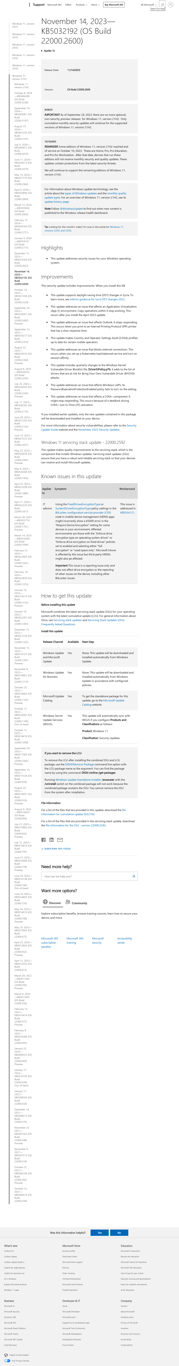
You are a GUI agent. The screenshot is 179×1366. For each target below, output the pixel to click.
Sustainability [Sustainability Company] (126, 1345)
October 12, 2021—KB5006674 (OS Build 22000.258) (23, 1195)
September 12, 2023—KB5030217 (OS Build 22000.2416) (23, 335)
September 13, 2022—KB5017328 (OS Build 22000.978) (23, 776)
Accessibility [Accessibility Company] (126, 1339)
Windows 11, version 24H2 (23, 46)
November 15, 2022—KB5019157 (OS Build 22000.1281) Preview (23, 655)
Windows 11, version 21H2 (19, 77)
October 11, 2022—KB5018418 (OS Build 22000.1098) (23, 736)
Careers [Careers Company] (124, 1306)
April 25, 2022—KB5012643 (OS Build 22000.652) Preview (23, 948)
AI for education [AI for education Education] (127, 1290)
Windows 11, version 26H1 (23, 25)
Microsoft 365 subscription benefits (49, 942)
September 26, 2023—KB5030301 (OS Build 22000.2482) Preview (23, 315)
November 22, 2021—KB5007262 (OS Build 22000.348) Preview (23, 1135)
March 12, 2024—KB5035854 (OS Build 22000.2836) (23, 209)
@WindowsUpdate (71, 208)
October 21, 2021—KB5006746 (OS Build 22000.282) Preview (23, 1175)
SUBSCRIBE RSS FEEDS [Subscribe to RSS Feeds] (57, 848)
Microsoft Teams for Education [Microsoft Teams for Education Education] (134, 1262)
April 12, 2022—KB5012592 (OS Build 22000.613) (23, 965)
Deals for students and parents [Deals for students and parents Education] (134, 1284)
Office (68, 4)
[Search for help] (162, 4)
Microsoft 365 (54, 4)
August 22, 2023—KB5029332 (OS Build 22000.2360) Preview (23, 355)
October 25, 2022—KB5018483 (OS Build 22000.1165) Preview (23, 695)
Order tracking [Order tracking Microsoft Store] (68, 1273)
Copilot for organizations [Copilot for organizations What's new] (14, 1267)
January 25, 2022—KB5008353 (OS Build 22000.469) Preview (23, 1056)
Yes (100, 1232)
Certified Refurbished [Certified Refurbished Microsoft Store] (71, 1278)
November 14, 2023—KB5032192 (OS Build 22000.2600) (23, 278)
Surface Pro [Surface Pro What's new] (9, 1251)
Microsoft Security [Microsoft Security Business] (12, 1311)
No (119, 1232)
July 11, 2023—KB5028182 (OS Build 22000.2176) (23, 407)
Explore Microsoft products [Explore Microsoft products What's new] (15, 1284)
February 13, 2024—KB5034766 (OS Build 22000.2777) (23, 226)
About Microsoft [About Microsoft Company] (127, 1311)
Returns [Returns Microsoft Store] (65, 1267)
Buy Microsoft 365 (114, 4)
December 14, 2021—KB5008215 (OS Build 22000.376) (23, 1116)
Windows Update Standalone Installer (78, 779)
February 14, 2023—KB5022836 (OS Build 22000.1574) (23, 578)
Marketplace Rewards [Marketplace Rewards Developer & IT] (71, 1339)
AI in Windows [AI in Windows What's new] (10, 1278)
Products (80, 4)
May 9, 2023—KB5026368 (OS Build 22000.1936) (23, 473)
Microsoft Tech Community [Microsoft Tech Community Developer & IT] (73, 1328)
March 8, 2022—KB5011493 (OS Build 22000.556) (22, 998)
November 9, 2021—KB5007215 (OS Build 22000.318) (23, 1155)
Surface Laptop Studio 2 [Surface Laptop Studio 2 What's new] (14, 1262)
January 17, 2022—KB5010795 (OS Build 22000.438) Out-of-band (23, 1077)
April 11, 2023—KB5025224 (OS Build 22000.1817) (23, 506)
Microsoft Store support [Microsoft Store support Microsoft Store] (72, 1262)
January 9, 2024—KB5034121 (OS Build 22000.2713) (23, 243)
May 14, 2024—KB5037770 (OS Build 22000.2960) (23, 179)
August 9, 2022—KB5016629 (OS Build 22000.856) (23, 814)
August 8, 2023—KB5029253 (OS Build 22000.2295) (23, 373)
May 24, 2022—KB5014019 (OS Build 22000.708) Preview (23, 915)
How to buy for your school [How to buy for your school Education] (132, 1273)
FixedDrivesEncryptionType (84, 504)
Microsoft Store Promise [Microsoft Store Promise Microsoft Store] (72, 1284)
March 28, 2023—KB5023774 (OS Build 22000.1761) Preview (23, 523)
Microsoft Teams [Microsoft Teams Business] (11, 1334)
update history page (57, 201)
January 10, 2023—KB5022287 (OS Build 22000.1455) (23, 618)
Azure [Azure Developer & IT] (64, 1306)
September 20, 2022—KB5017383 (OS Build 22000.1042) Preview (23, 756)
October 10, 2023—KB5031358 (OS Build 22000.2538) (23, 296)
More (94, 4)
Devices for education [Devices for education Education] (130, 1256)
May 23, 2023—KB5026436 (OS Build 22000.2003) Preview (23, 457)
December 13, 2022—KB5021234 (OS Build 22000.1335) (23, 636)
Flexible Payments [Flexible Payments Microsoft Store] (70, 1290)
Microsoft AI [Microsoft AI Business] (9, 1306)
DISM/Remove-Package (79, 764)
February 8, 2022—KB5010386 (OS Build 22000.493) (23, 1036)
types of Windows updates (81, 193)
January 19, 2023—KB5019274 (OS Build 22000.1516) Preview (23, 597)
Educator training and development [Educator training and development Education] (136, 1278)
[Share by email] (58, 839)
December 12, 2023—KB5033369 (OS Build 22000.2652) (23, 259)
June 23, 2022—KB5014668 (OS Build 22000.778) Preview (23, 864)
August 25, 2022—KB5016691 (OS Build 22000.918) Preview (23, 795)
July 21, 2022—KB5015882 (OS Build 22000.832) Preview (23, 830)
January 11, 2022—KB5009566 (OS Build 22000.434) (23, 1097)
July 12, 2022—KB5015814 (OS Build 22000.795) (23, 847)
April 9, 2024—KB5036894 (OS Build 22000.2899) (23, 194)
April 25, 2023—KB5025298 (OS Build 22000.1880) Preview (23, 490)
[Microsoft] (16, 5)
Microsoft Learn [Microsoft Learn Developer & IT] (69, 1317)
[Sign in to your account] (170, 5)
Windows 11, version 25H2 (23, 36)
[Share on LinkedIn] (50, 839)
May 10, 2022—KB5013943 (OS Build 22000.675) (23, 932)
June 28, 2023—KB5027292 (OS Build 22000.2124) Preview (23, 423)
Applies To (49, 50)
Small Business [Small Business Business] (10, 1345)
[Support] (38, 5)
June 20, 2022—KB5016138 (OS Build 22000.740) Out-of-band (23, 882)
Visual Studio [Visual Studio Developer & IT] (68, 1345)
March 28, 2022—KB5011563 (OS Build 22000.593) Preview (23, 982)
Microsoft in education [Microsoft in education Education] (130, 1251)
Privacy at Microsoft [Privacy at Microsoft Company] (129, 1322)
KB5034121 (127, 512)
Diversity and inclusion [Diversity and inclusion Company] (130, 1334)
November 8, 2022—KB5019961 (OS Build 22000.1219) (23, 675)
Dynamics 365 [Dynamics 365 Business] (10, 1317)
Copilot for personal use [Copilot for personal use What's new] (14, 1273)
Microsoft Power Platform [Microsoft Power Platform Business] (15, 1328)
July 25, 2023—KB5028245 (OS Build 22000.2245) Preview (23, 390)
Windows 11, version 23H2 (23, 56)
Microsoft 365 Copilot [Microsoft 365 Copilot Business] (13, 1339)
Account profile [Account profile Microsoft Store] (68, 1251)
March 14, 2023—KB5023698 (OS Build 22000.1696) (23, 540)
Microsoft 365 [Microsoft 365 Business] (10, 1322)
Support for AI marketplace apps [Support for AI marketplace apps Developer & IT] (76, 1322)
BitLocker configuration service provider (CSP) (83, 512)
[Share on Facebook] (43, 839)
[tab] (53, 902)
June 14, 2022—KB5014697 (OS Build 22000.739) (23, 898)
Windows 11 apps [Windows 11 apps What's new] (11, 1290)
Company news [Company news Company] (127, 1317)
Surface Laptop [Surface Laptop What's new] (10, 1256)
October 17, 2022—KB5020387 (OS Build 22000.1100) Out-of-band (23, 716)
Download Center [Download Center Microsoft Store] (69, 1256)
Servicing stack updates (67, 620)
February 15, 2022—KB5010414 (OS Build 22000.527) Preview (23, 1016)
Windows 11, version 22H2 (23, 67)
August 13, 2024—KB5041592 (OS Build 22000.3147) (23, 132)
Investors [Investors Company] (124, 1328)
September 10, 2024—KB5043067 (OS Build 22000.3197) (23, 114)
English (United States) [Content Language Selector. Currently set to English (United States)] (19, 1355)
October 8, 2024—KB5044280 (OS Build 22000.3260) (23, 97)
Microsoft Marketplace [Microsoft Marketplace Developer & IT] (72, 1334)
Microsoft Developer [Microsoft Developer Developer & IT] (71, 1311)
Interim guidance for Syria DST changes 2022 (97, 299)
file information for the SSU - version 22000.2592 (76, 825)
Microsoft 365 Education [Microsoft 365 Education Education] (131, 1267)
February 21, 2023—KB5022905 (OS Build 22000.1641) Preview (23, 558)
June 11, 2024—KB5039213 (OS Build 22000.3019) (23, 164)
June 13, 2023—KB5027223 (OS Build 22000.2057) (23, 440)
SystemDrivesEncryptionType (73, 508)
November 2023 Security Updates (98, 429)
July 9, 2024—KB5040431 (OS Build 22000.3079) (23, 149)
